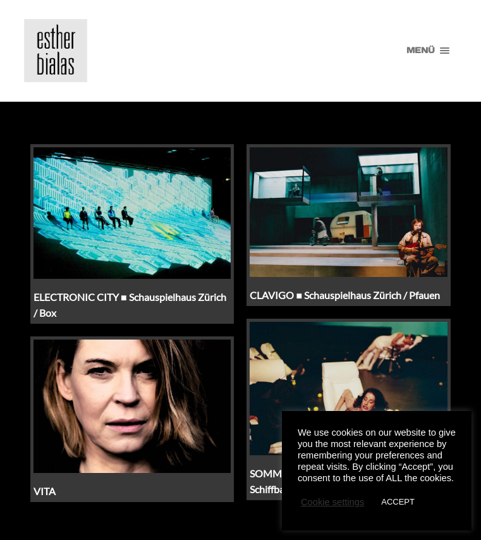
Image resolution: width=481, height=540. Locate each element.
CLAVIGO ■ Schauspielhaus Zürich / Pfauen (345, 295)
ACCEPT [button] (398, 501)
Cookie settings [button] (332, 502)
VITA (44, 491)
